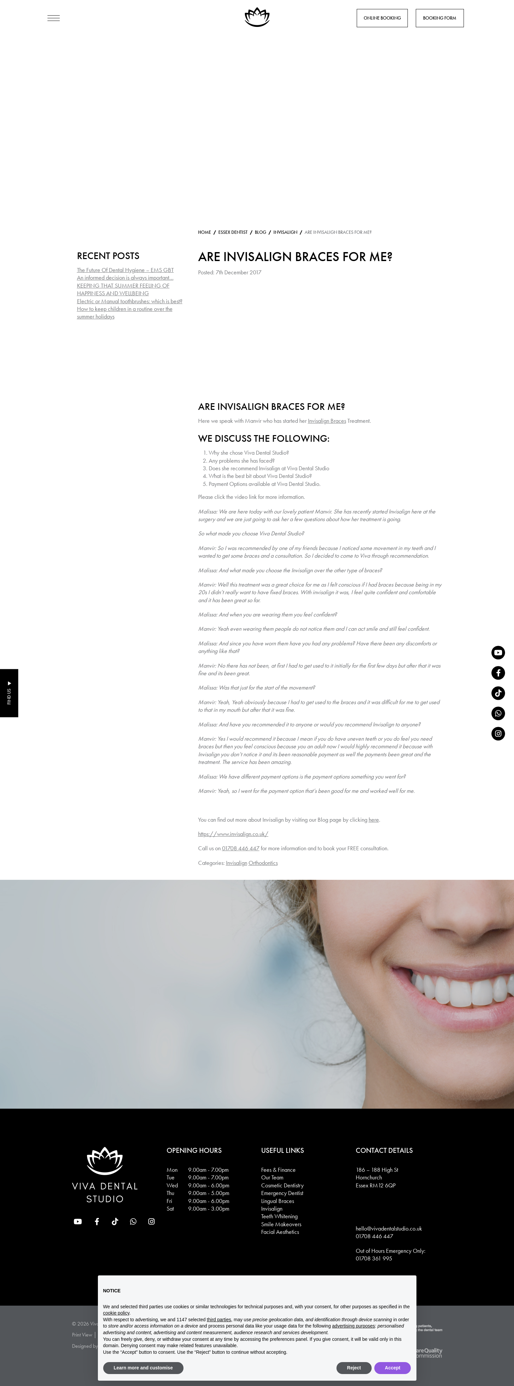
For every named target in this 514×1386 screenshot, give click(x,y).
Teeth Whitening (279, 1216)
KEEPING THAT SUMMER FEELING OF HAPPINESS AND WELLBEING (123, 289)
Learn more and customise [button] (143, 1367)
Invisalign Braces (327, 420)
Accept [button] (393, 1367)
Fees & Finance (278, 1169)
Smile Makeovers (281, 1224)
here (374, 819)
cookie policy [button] (116, 1313)
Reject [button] (354, 1367)
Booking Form (439, 18)
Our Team (272, 1177)
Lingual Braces (277, 1201)
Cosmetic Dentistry (282, 1185)
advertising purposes (353, 1326)
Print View (82, 1334)
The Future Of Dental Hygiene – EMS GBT (125, 270)
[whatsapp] (498, 713)
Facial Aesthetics (280, 1232)
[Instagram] (498, 733)
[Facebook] (498, 673)
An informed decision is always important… (125, 277)
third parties (219, 1319)
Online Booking (382, 18)
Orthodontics (263, 863)
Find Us (9, 697)
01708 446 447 (240, 848)
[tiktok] (498, 693)
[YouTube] (498, 652)
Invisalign (236, 863)
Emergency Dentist (282, 1193)
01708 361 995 (374, 1258)
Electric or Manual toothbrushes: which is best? (130, 301)
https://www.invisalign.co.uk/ (233, 834)
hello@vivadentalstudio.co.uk (389, 1228)
